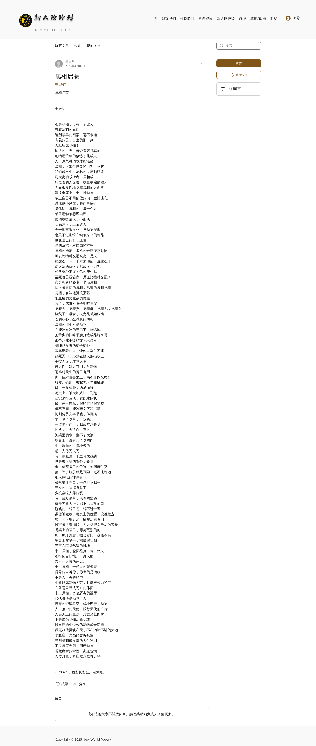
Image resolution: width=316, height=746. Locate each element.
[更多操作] (206, 62)
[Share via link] (79, 684)
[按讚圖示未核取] (58, 684)
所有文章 (62, 45)
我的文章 (93, 45)
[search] (238, 46)
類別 (77, 45)
